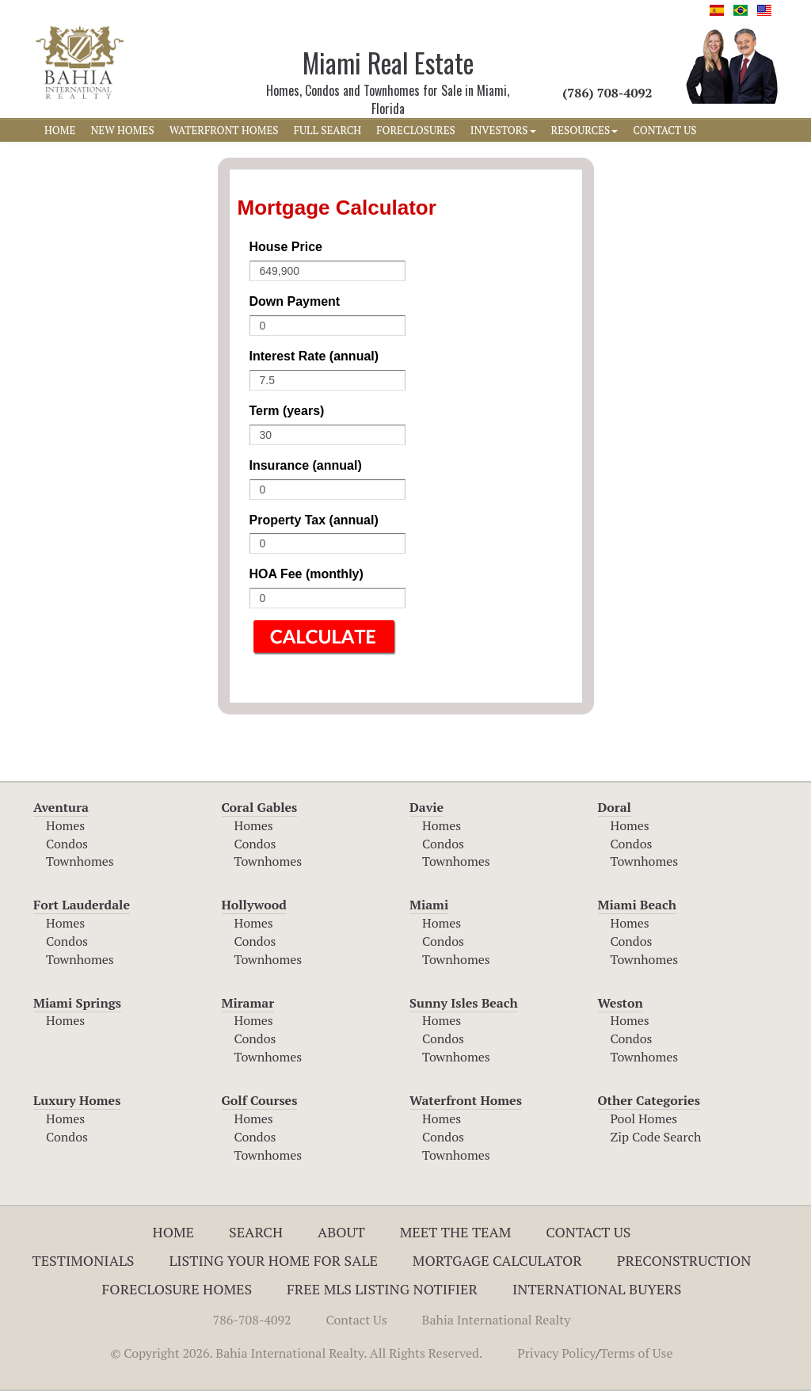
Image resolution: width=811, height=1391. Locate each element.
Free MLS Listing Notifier (382, 1288)
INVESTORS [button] (503, 130)
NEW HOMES (122, 130)
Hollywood (254, 904)
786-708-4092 (252, 1319)
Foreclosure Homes (177, 1288)
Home (174, 1231)
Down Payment (295, 301)
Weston (620, 1003)
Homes (65, 825)
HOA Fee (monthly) (306, 574)
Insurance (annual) (305, 465)
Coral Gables (260, 807)
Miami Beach (637, 904)
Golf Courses (260, 1100)
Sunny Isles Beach (463, 1003)
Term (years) (287, 410)
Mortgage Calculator (497, 1260)
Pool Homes (644, 1118)
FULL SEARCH (328, 130)
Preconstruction (684, 1260)
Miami (428, 904)
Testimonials (83, 1260)
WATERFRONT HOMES (224, 130)
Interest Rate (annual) (314, 356)
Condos (67, 843)
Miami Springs (77, 1003)
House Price (285, 246)
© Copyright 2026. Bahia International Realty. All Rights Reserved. (296, 1353)
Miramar (248, 1003)
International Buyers (596, 1288)
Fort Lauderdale (81, 904)
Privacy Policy (556, 1353)
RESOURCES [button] (585, 130)
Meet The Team (456, 1231)
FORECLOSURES (415, 130)
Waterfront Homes (465, 1100)
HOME (59, 130)
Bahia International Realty (496, 1319)
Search (256, 1231)
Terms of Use (636, 1353)
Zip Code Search (656, 1136)
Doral (614, 807)
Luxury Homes (76, 1100)
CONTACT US (664, 130)
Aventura (61, 807)
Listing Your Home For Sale (273, 1260)
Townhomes (80, 861)
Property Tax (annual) (314, 520)
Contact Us (588, 1231)
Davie (426, 807)
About (341, 1231)
